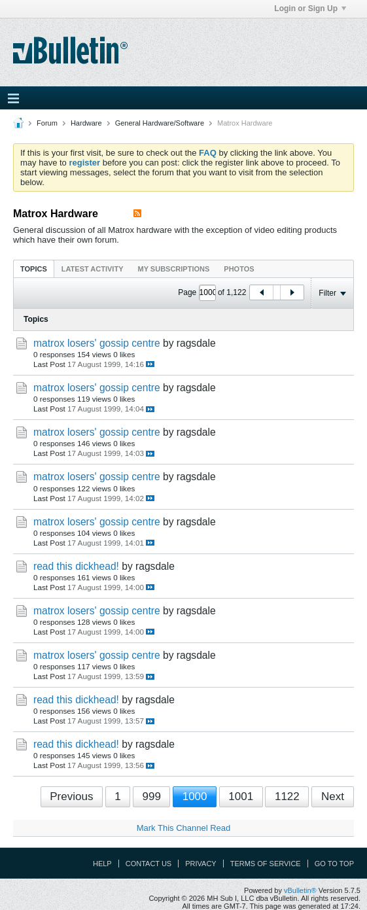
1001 (240, 796)
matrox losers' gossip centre (96, 343)
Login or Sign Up (310, 8)
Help (102, 863)
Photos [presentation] (239, 269)
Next (332, 796)
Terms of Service (265, 863)
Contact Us (149, 863)
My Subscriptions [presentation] (174, 269)
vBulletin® (300, 890)
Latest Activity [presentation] (92, 269)
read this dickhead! (76, 566)
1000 (195, 796)
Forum (47, 123)
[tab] (33, 268)
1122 (287, 796)
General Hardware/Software (159, 123)
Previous (71, 796)
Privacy (200, 863)
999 (151, 796)
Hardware (86, 123)
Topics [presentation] (33, 269)
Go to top (334, 863)
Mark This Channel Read (184, 828)
